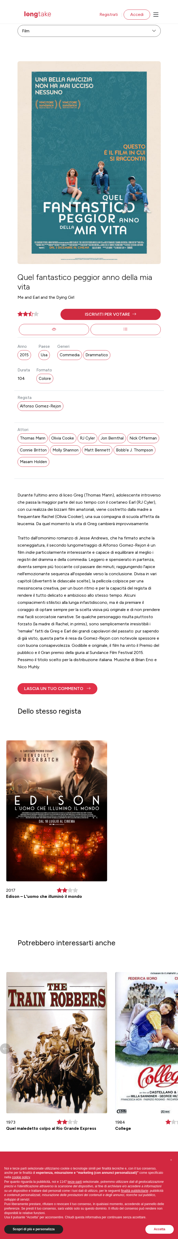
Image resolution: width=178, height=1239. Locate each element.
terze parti (75, 1182)
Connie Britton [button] (33, 450)
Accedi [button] (137, 14)
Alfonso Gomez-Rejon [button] (40, 406)
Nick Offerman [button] (143, 438)
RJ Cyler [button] (87, 438)
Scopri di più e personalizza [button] (34, 1229)
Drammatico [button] (96, 355)
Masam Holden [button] (33, 461)
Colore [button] (45, 378)
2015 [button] (24, 355)
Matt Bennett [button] (97, 450)
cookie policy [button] (21, 1177)
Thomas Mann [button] (32, 438)
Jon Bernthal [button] (112, 438)
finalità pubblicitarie (134, 1191)
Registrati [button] (108, 14)
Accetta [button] (159, 1229)
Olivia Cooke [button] (62, 438)
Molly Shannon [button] (66, 450)
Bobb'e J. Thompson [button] (134, 450)
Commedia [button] (70, 355)
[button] (110, 314)
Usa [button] (44, 355)
